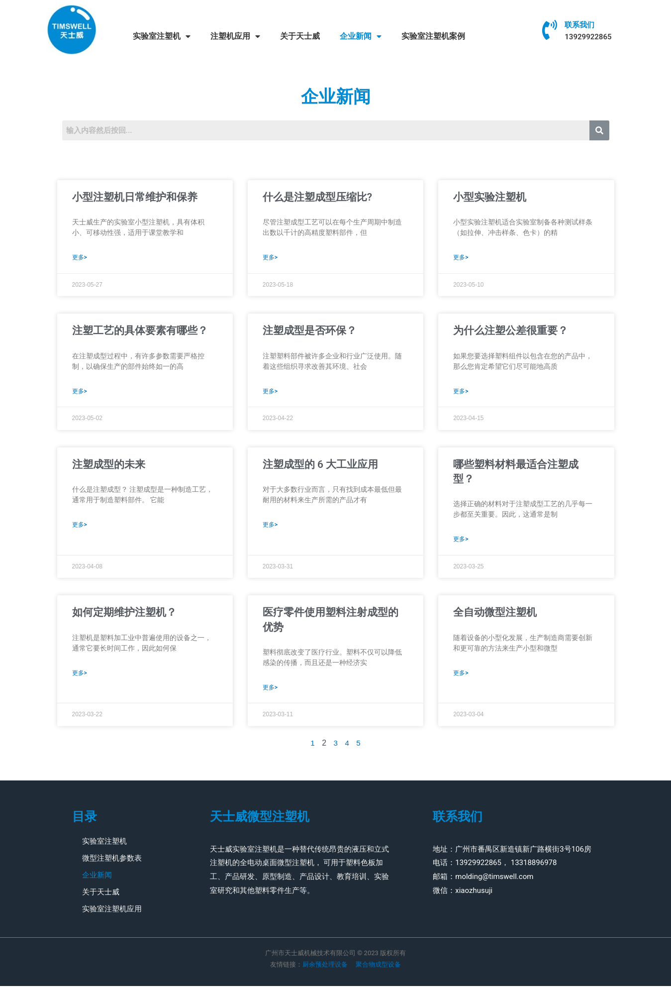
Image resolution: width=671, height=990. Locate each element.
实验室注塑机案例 (433, 36)
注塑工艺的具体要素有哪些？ (140, 331)
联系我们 (579, 24)
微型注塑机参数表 (112, 862)
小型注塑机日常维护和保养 (134, 197)
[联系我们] (550, 30)
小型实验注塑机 (489, 197)
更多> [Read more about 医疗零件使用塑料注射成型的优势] (270, 691)
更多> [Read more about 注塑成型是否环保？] (270, 393)
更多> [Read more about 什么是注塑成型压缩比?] (270, 258)
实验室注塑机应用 (112, 912)
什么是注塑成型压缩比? (317, 197)
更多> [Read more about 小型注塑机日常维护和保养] (79, 258)
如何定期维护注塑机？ (124, 615)
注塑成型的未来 (108, 466)
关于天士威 (300, 36)
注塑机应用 (235, 36)
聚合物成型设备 (377, 968)
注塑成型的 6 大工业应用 (320, 466)
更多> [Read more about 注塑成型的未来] (79, 527)
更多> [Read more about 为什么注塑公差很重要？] (460, 393)
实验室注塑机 (162, 36)
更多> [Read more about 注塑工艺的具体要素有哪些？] (79, 393)
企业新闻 (361, 36)
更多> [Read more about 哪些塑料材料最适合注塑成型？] (460, 542)
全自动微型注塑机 (495, 615)
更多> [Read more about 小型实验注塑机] (460, 258)
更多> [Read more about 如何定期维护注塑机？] (79, 676)
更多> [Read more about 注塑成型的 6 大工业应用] (270, 527)
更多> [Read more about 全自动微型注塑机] (460, 676)
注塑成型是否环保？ (310, 331)
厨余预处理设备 (325, 968)
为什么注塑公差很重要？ (510, 331)
